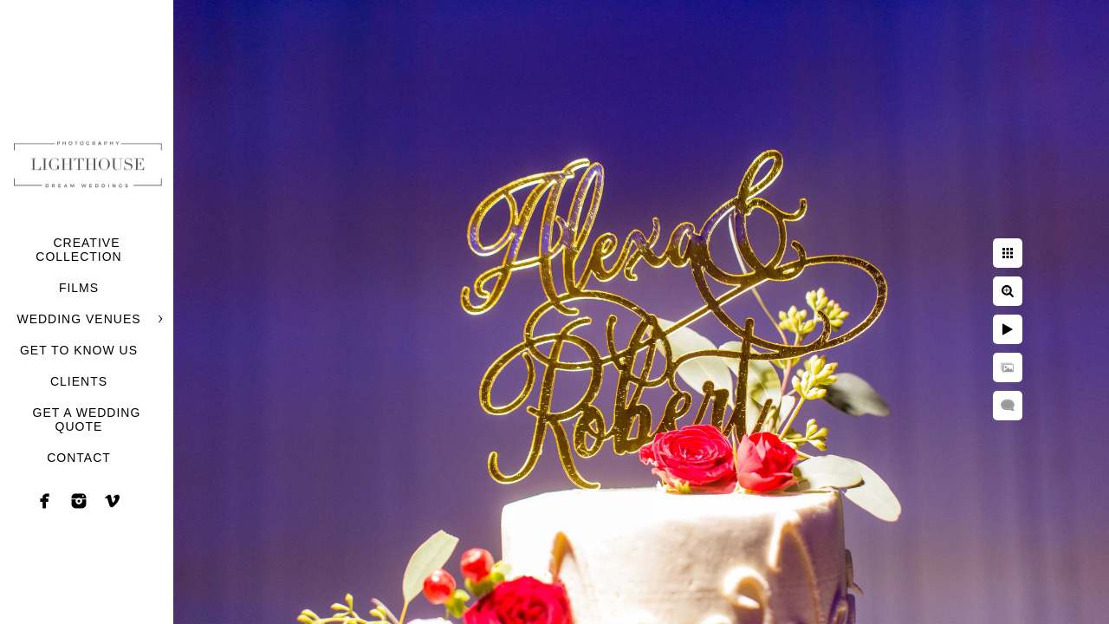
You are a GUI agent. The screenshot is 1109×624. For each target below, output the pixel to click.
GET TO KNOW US (79, 350)
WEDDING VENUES (78, 319)
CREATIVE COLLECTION (78, 249)
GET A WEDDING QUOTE (87, 419)
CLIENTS (78, 381)
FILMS (79, 288)
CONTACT (79, 458)
